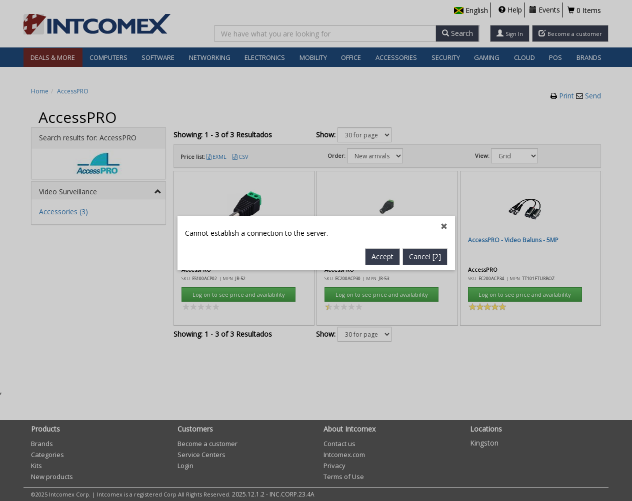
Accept (383, 226)
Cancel (425, 226)
